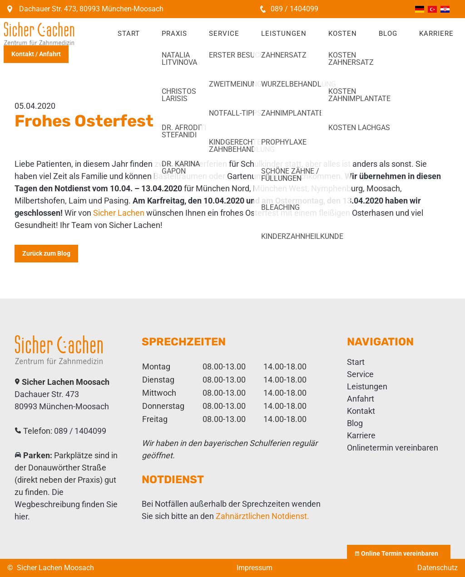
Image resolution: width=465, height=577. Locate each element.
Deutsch (419, 9)
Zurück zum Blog (46, 253)
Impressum (254, 567)
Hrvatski (445, 9)
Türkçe (432, 9)
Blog (388, 33)
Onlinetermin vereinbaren (392, 447)
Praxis (174, 33)
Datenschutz (437, 567)
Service (224, 33)
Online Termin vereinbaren (399, 553)
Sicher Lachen (118, 213)
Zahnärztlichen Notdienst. (262, 516)
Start (129, 33)
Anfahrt (360, 398)
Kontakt (361, 411)
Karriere (436, 33)
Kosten (342, 33)
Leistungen (284, 33)
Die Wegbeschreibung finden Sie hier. (66, 504)
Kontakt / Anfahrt (36, 54)
